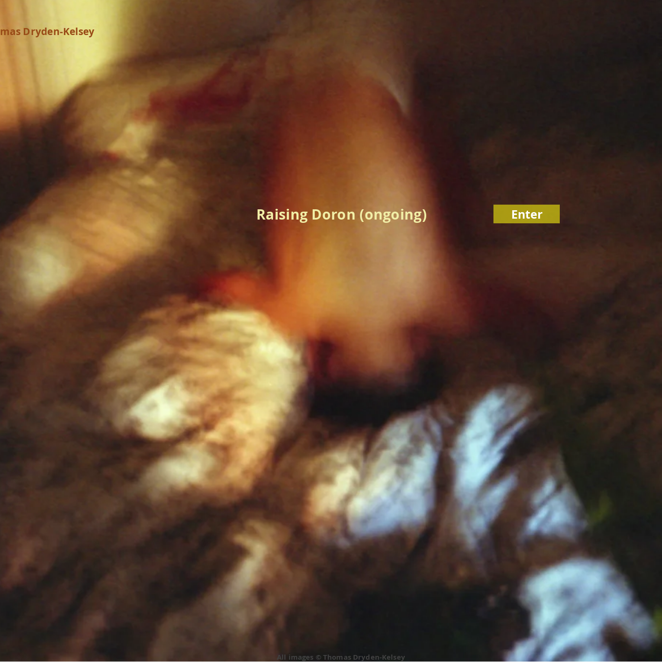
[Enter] (526, 214)
